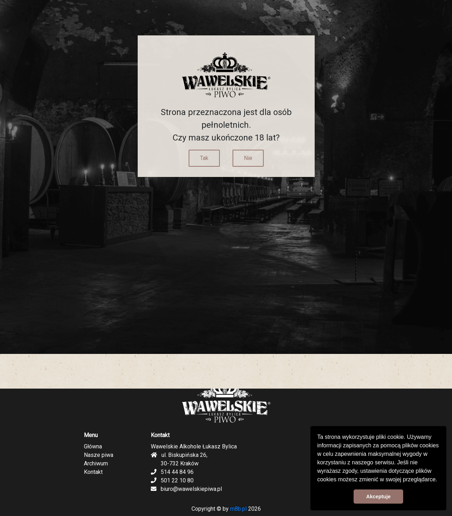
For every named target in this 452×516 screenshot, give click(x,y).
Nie (248, 158)
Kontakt (93, 472)
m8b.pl (238, 508)
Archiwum (96, 463)
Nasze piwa (98, 455)
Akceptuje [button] (378, 496)
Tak (204, 158)
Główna (93, 446)
